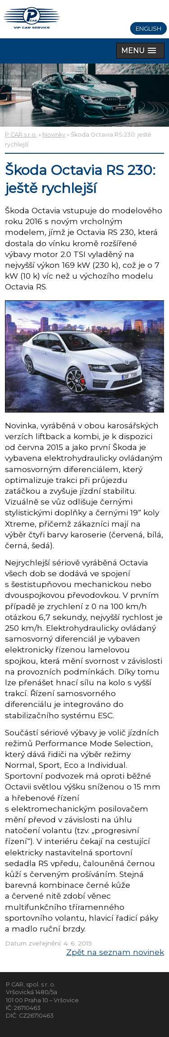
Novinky (53, 134)
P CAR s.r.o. (21, 134)
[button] (140, 51)
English (148, 28)
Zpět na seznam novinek (115, 952)
